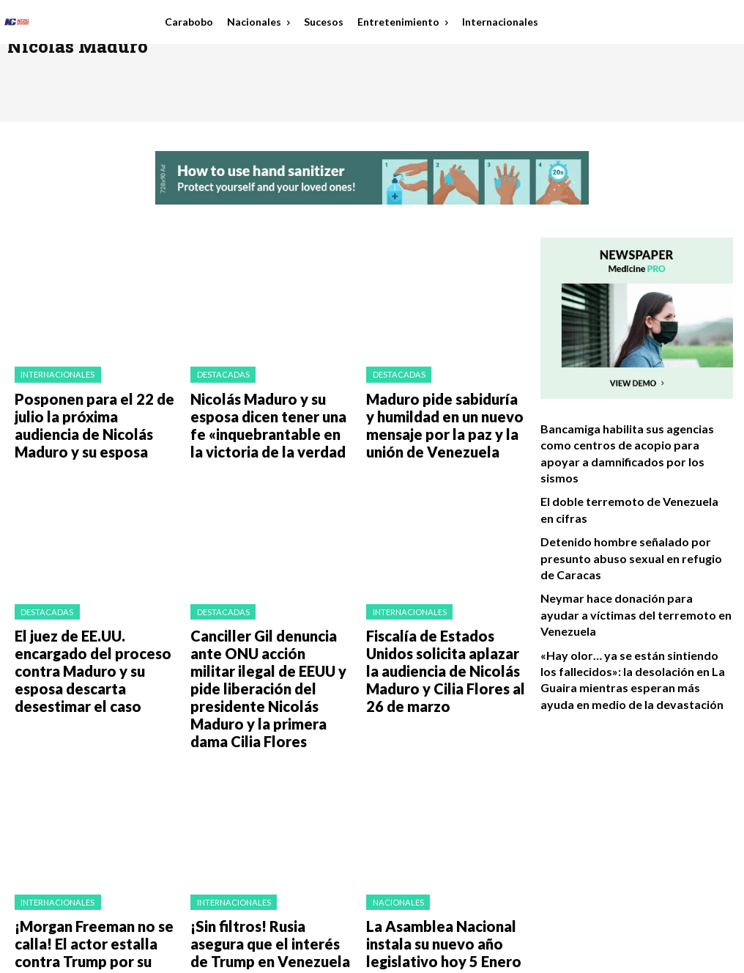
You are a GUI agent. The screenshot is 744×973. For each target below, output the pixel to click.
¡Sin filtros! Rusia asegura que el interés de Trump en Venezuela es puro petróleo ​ (270, 845)
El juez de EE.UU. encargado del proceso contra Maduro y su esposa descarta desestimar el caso (93, 625)
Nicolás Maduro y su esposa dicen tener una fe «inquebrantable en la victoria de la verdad (265, 411)
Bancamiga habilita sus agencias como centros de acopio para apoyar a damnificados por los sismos (628, 442)
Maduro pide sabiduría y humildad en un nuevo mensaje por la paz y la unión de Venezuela (441, 411)
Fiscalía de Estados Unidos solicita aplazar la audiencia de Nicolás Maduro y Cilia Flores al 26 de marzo (443, 625)
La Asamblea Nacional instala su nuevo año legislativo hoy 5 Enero (445, 845)
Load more (267, 888)
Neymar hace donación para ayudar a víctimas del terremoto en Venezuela (626, 555)
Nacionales (393, 813)
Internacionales (52, 373)
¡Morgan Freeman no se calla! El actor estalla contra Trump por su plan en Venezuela (94, 845)
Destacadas (217, 373)
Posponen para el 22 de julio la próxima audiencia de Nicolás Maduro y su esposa (90, 405)
